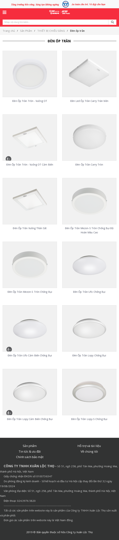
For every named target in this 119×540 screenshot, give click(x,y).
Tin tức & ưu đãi (30, 451)
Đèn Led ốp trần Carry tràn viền (89, 101)
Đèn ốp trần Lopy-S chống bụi (89, 419)
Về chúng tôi (89, 451)
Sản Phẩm (26, 30)
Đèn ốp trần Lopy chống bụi (89, 355)
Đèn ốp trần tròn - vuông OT (29, 101)
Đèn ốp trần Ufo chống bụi (89, 291)
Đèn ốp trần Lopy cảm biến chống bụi (30, 419)
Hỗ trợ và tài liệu (89, 446)
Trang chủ (9, 30)
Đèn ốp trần (77, 30)
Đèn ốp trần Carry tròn (89, 164)
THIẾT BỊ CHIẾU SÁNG (51, 30)
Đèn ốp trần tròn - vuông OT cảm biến (29, 164)
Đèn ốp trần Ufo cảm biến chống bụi (30, 355)
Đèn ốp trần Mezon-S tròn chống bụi (30, 291)
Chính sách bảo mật (29, 457)
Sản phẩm (30, 446)
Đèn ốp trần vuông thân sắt (30, 228)
